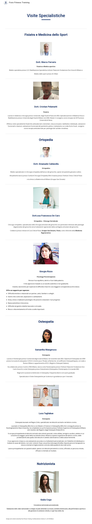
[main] (46, 16)
